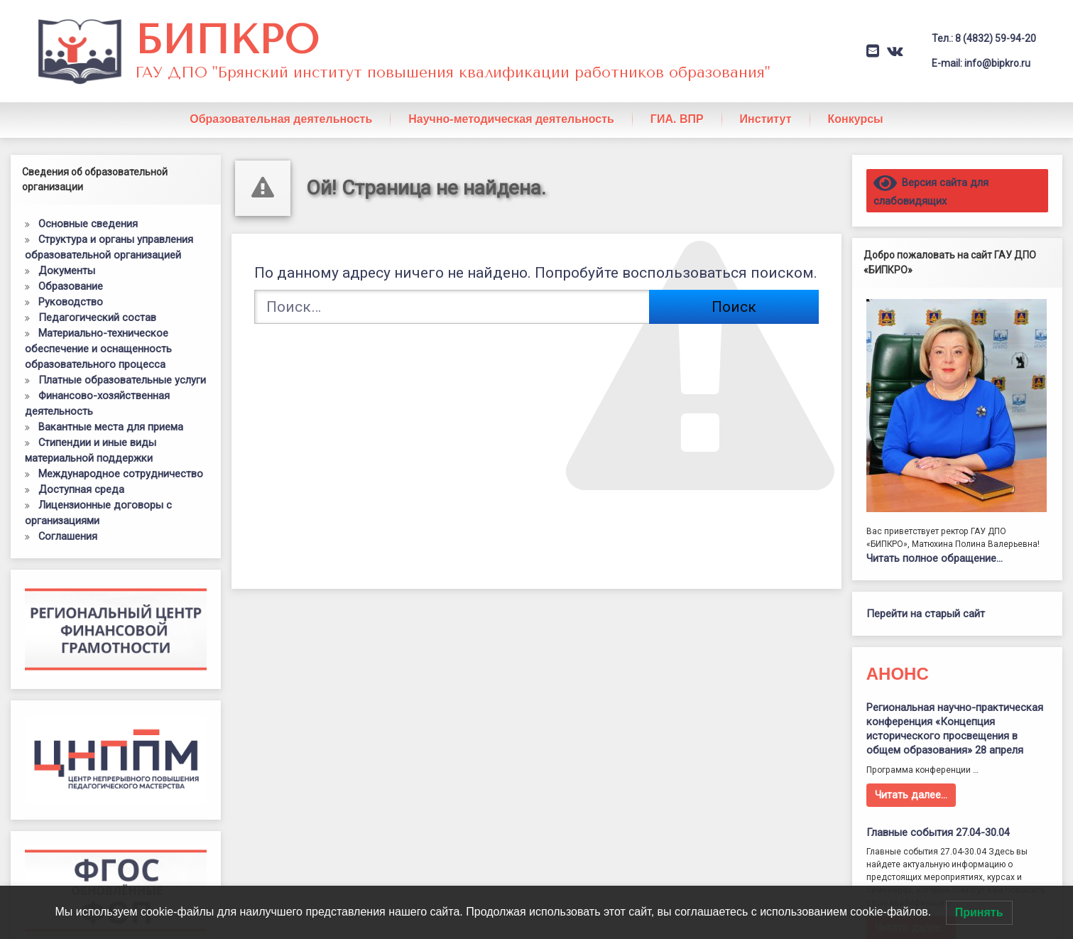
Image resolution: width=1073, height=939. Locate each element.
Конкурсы (855, 102)
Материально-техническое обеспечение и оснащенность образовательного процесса (98, 332)
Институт (766, 102)
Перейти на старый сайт (925, 597)
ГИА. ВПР (677, 102)
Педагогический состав (97, 300)
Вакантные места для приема (110, 409)
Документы (66, 253)
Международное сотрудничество (120, 456)
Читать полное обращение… (934, 542)
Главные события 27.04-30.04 (938, 815)
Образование (70, 269)
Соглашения (67, 519)
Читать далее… (911, 777)
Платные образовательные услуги (122, 363)
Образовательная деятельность (281, 102)
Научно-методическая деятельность (511, 102)
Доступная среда (81, 472)
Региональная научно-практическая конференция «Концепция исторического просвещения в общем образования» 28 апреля (954, 712)
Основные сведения (88, 206)
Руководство (70, 284)
